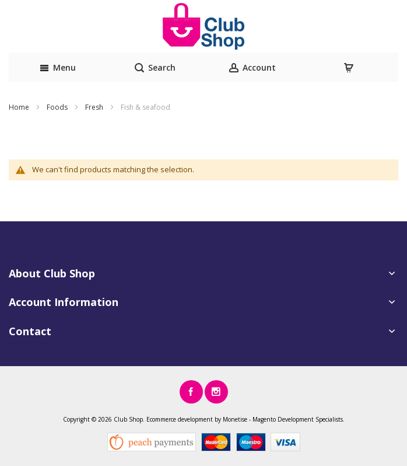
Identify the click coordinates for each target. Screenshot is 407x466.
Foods (58, 107)
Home (20, 107)
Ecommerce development (179, 419)
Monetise (235, 419)
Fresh (95, 107)
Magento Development (283, 419)
